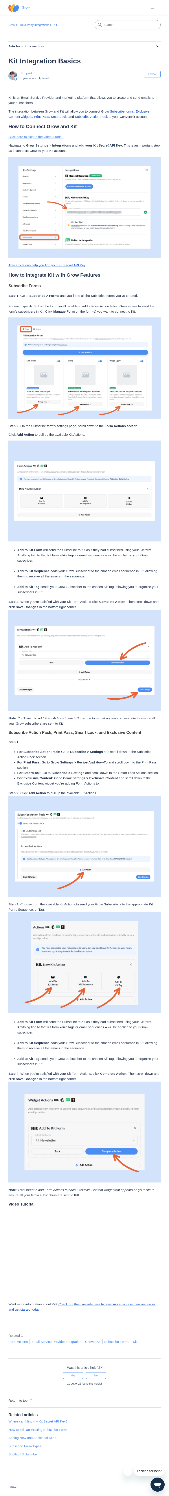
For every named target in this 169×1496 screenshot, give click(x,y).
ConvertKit (93, 1342)
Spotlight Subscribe (22, 1454)
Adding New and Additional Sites (32, 1438)
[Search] (127, 24)
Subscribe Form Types (24, 1446)
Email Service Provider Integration (56, 1342)
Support (26, 73)
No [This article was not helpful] (95, 1375)
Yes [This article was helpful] (73, 1375)
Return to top (20, 1399)
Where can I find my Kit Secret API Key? (37, 1421)
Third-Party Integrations (34, 25)
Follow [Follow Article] (152, 74)
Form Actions (18, 1342)
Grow (11, 25)
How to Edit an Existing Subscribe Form (37, 1430)
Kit (55, 25)
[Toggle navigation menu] (153, 7)
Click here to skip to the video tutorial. (35, 137)
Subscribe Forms (116, 1342)
